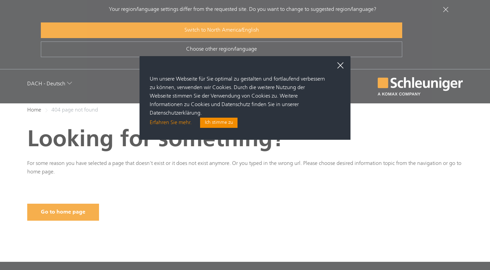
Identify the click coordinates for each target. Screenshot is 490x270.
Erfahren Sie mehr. (171, 123)
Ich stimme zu (219, 123)
